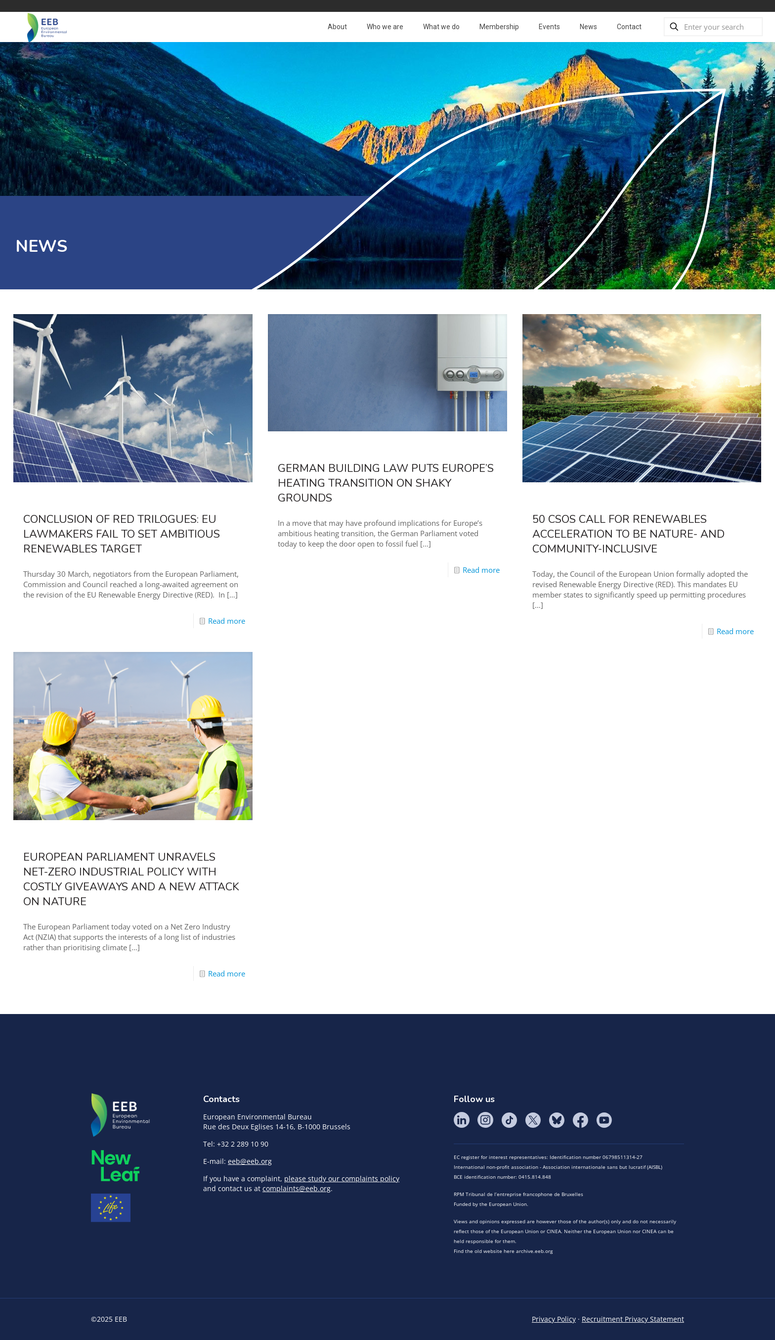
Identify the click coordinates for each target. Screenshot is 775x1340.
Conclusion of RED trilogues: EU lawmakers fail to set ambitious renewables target (121, 534)
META (115, 1166)
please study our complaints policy (341, 1178)
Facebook (580, 1120)
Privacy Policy (554, 1319)
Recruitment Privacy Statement (633, 1319)
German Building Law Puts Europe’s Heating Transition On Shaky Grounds (386, 483)
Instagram (485, 1120)
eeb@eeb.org (250, 1161)
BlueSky (556, 1120)
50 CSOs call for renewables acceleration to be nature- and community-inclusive (628, 534)
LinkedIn (462, 1120)
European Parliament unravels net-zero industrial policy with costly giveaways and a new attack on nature (131, 879)
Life (110, 1208)
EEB (120, 1115)
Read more (226, 621)
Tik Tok (509, 1120)
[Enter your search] (713, 26)
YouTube (604, 1120)
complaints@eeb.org (296, 1188)
